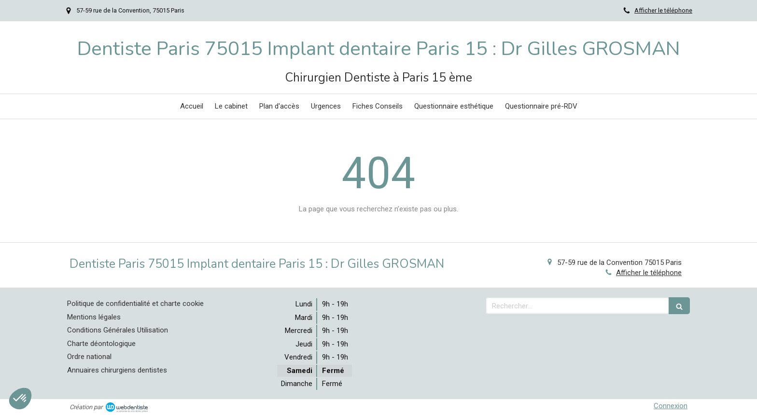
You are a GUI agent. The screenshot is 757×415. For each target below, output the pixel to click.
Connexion (670, 405)
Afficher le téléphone (663, 10)
